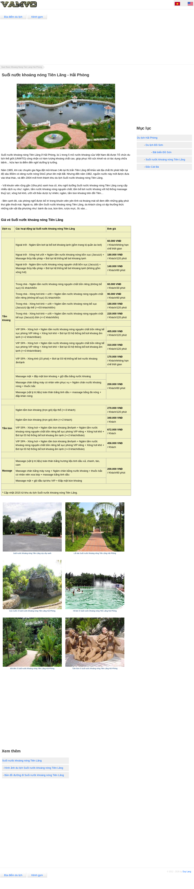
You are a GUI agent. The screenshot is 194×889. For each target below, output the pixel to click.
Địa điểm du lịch (13, 16)
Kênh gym (37, 16)
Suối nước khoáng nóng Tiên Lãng (22, 760)
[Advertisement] (125, 36)
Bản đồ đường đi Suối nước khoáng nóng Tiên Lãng (34, 775)
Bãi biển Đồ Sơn (162, 152)
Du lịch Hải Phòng (147, 137)
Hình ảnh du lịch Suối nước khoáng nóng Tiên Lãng (34, 767)
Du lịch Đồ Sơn (154, 144)
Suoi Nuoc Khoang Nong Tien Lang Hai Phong (21, 67)
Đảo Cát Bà (152, 166)
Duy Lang (187, 872)
